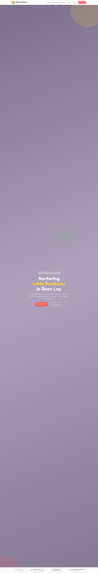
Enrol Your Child (41, 304)
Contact (74, 2)
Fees (69, 2)
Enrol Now (82, 2)
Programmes (55, 2)
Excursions (63, 2)
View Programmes (55, 304)
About (48, 2)
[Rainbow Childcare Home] (20, 2)
